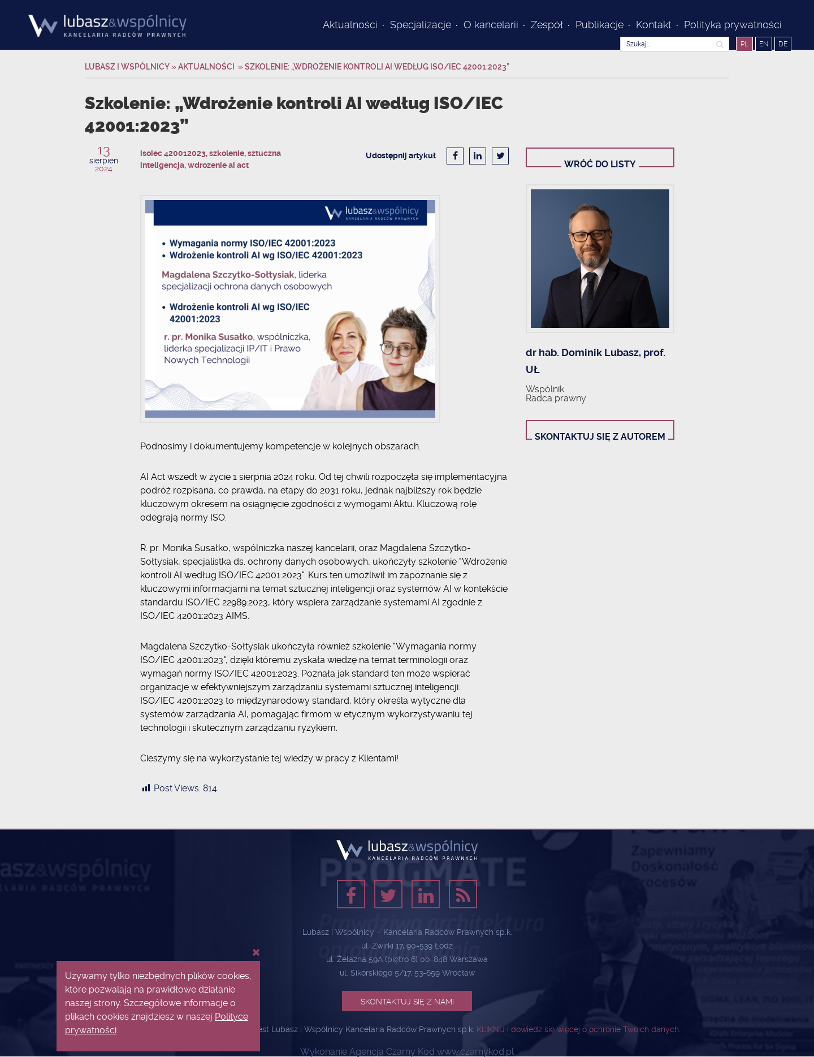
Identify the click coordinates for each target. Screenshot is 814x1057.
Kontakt (654, 25)
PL (744, 44)
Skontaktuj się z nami (407, 1001)
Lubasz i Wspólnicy (128, 66)
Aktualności (350, 25)
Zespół (547, 25)
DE (782, 44)
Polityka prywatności (734, 25)
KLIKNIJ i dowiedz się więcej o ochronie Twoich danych (578, 1029)
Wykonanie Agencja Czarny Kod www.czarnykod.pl (407, 1051)
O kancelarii (491, 25)
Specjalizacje (420, 25)
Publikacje (599, 25)
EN (763, 44)
